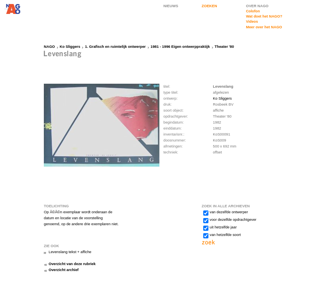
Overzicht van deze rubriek (72, 264)
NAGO (49, 47)
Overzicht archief (64, 270)
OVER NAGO (257, 6)
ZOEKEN (209, 6)
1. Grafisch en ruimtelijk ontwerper (115, 47)
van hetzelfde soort (225, 235)
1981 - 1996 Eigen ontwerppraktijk (180, 47)
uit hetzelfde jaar (223, 227)
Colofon (253, 11)
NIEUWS (170, 6)
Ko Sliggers (70, 47)
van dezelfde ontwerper (229, 212)
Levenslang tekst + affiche (70, 252)
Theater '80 (224, 47)
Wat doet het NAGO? (264, 16)
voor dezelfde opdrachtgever (233, 220)
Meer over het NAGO (264, 27)
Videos (252, 22)
